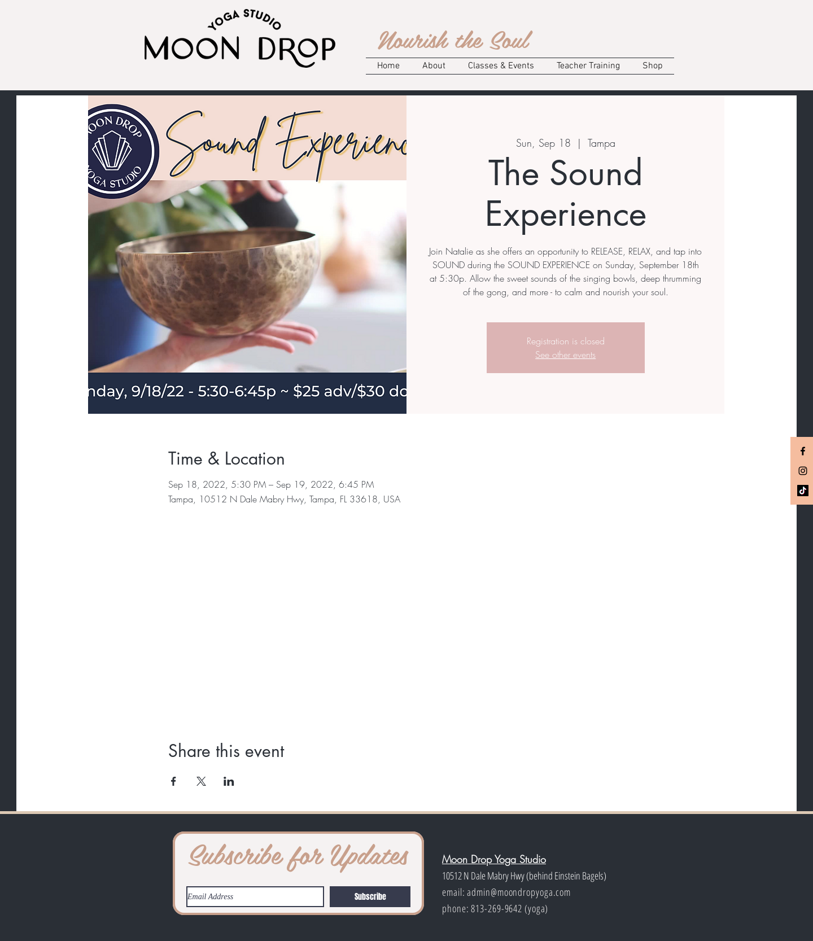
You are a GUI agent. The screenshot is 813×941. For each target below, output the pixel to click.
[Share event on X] (201, 781)
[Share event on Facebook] (173, 781)
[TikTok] (802, 490)
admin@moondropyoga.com (519, 892)
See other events (565, 354)
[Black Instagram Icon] (802, 470)
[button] (434, 66)
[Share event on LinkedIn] (229, 781)
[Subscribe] (370, 896)
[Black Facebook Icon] (802, 451)
